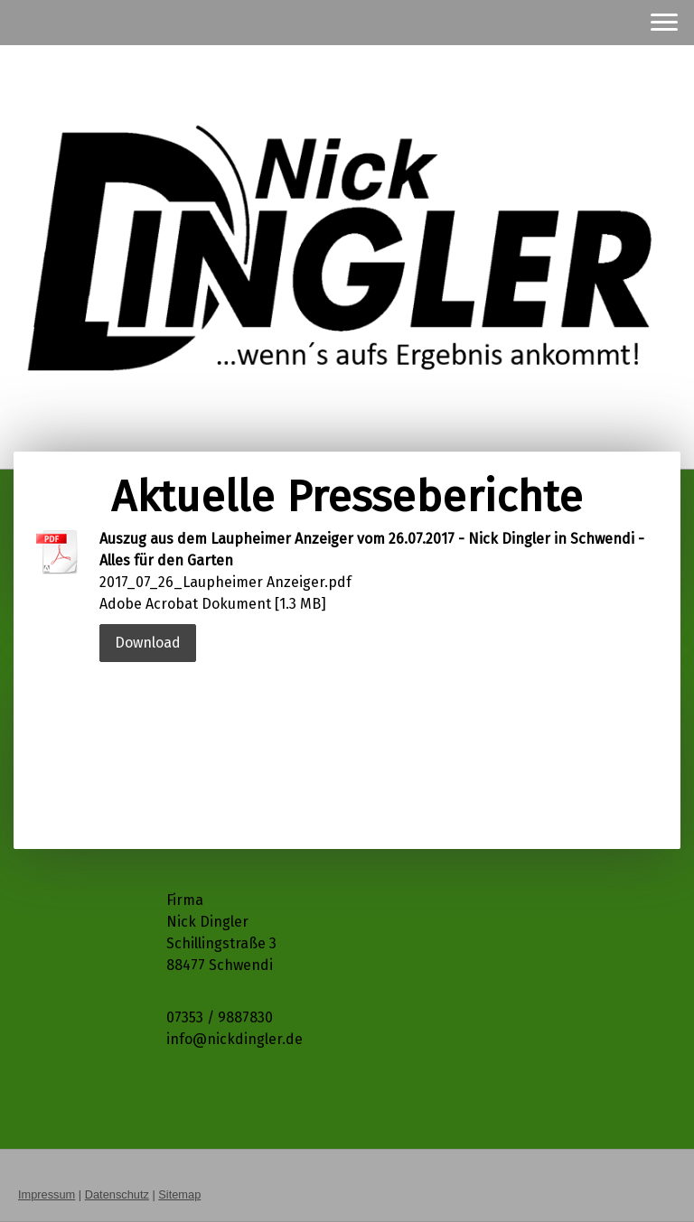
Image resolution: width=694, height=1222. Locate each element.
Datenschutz (117, 1194)
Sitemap (179, 1194)
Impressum (46, 1194)
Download (148, 642)
